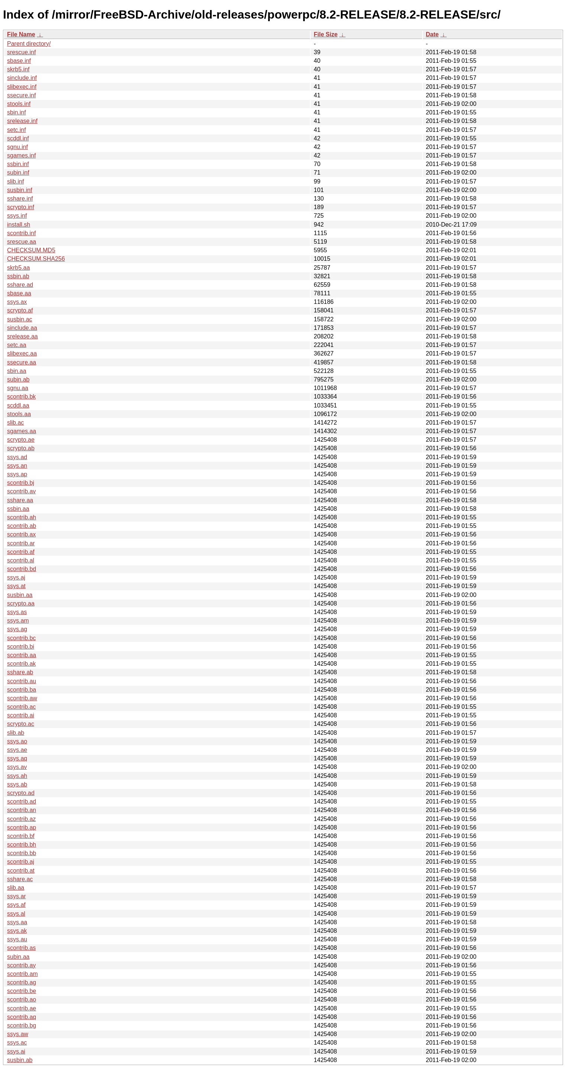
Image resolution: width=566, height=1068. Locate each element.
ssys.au (17, 939)
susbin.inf (19, 190)
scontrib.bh (21, 844)
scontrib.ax (21, 534)
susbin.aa (20, 595)
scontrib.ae (21, 1008)
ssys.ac (17, 1042)
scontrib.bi (20, 646)
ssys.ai (16, 1051)
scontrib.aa (21, 655)
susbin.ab (20, 1060)
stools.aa (19, 414)
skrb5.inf (18, 69)
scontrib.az (21, 819)
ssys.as (17, 612)
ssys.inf (17, 215)
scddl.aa (18, 405)
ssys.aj (16, 577)
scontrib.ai (20, 715)
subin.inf (18, 172)
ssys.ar (16, 896)
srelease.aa (22, 336)
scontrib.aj (20, 861)
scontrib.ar (21, 543)
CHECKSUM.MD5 (31, 250)
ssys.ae (17, 750)
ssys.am (18, 620)
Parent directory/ (29, 43)
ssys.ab (17, 784)
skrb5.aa (18, 267)
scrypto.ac (20, 724)
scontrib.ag (21, 982)
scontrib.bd (21, 569)
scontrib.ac (21, 707)
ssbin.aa (18, 509)
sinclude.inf (22, 78)
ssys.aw (17, 1034)
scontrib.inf (21, 233)
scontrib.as (21, 948)
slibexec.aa (22, 353)
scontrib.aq (21, 1017)
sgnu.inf (17, 147)
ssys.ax (17, 302)
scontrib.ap (21, 827)
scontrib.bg (21, 1025)
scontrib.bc (21, 638)
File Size (325, 34)
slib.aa (15, 887)
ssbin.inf (18, 164)
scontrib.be (21, 991)
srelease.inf (22, 121)
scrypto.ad (21, 793)
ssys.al (16, 913)
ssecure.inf (21, 95)
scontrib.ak (21, 663)
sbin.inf (16, 112)
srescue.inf (21, 52)
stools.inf (18, 104)
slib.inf (15, 181)
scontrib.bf (21, 836)
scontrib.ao (21, 999)
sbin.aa (16, 371)
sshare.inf (20, 198)
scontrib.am (22, 974)
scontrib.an (21, 810)
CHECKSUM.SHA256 (36, 259)
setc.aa (16, 345)
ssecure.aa (21, 362)
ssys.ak (17, 931)
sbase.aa (19, 293)
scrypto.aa (21, 603)
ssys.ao (17, 741)
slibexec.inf (21, 87)
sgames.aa (21, 431)
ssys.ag (17, 629)
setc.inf (16, 130)
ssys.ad (17, 457)
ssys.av (17, 767)
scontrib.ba (21, 689)
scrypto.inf (20, 207)
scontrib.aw (22, 698)
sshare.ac (20, 879)
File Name (21, 34)
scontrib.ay (21, 965)
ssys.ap (17, 474)
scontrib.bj (20, 483)
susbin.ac (19, 319)
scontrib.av (21, 491)
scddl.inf (18, 138)
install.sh (18, 224)
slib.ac (15, 422)
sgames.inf (21, 155)
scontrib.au (21, 681)
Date (432, 34)
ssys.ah (17, 776)
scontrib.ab (21, 526)
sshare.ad (20, 285)
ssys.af (16, 905)
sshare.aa (20, 500)
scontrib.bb (21, 853)
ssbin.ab (18, 276)
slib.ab (15, 733)
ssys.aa (17, 922)
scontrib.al (20, 560)
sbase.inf (19, 61)
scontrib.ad (21, 801)
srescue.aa (21, 241)
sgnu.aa (17, 388)
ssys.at (16, 586)
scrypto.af (20, 310)
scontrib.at (21, 870)
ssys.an (17, 465)
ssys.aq (17, 758)
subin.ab (18, 379)
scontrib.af (21, 552)
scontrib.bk (21, 396)
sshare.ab (20, 672)
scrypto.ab (21, 448)
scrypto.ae (21, 439)
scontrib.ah (21, 517)
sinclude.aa (22, 328)
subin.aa (18, 957)
